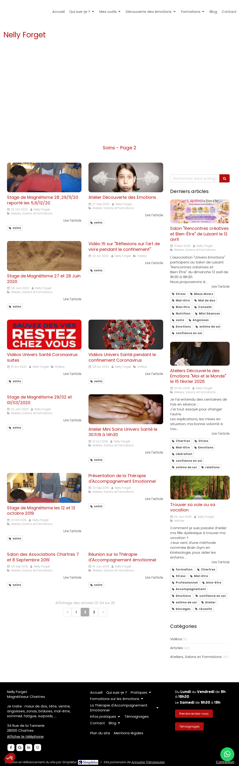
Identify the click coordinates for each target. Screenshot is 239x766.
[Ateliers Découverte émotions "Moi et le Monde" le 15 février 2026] (200, 354)
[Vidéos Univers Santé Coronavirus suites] (44, 335)
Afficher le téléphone (25, 736)
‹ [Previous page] (67, 612)
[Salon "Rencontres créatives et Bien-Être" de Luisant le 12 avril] (200, 211)
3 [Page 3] (94, 612)
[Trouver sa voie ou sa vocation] (200, 488)
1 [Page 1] (76, 612)
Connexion (225, 761)
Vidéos (176, 639)
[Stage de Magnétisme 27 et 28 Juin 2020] (44, 256)
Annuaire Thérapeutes (148, 762)
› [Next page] (102, 612)
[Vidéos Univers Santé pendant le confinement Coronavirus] (125, 335)
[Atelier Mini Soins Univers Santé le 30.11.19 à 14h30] (125, 409)
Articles (176, 647)
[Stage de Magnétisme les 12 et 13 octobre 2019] (44, 488)
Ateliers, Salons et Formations (196, 656)
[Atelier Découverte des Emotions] (125, 177)
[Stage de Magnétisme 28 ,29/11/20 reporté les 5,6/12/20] (44, 177)
